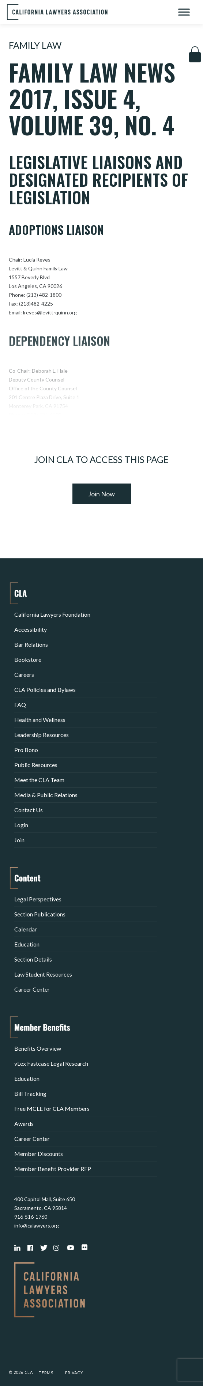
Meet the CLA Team (39, 779)
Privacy (74, 1372)
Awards (24, 1123)
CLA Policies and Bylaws (45, 689)
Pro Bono (26, 749)
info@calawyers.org (36, 1225)
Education (27, 944)
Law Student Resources (43, 974)
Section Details (33, 959)
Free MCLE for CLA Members (52, 1108)
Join (19, 839)
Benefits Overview (37, 1048)
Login (21, 824)
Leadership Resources (41, 734)
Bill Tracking (30, 1093)
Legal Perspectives (37, 899)
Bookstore (27, 659)
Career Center (32, 989)
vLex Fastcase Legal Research (51, 1063)
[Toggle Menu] (184, 11)
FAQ (20, 704)
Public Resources (35, 764)
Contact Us (28, 809)
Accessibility (30, 629)
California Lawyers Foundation (52, 614)
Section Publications (39, 914)
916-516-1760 (30, 1217)
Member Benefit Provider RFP (52, 1168)
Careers (24, 674)
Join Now (101, 494)
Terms (46, 1372)
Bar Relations (31, 644)
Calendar (25, 929)
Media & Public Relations (46, 794)
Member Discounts (38, 1153)
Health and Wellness (39, 719)
